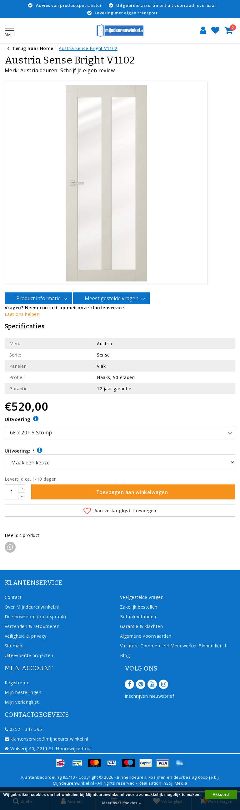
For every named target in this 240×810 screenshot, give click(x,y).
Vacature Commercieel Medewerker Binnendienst (173, 646)
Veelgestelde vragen (141, 597)
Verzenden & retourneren (32, 626)
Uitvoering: (23, 450)
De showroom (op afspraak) (37, 617)
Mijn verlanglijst (22, 702)
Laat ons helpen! (23, 314)
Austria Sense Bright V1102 (88, 48)
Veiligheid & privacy (26, 636)
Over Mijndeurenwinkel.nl (32, 607)
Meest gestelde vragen (112, 298)
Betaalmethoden (138, 617)
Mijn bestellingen (23, 692)
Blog (125, 655)
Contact (13, 597)
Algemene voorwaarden (146, 636)
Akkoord (221, 794)
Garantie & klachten (141, 626)
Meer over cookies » (121, 803)
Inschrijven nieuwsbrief (149, 696)
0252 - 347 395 (23, 729)
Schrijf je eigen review (87, 70)
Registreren (17, 683)
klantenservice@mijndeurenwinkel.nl (46, 739)
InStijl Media (174, 783)
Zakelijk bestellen (139, 607)
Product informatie (39, 298)
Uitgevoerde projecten (29, 655)
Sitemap (13, 646)
